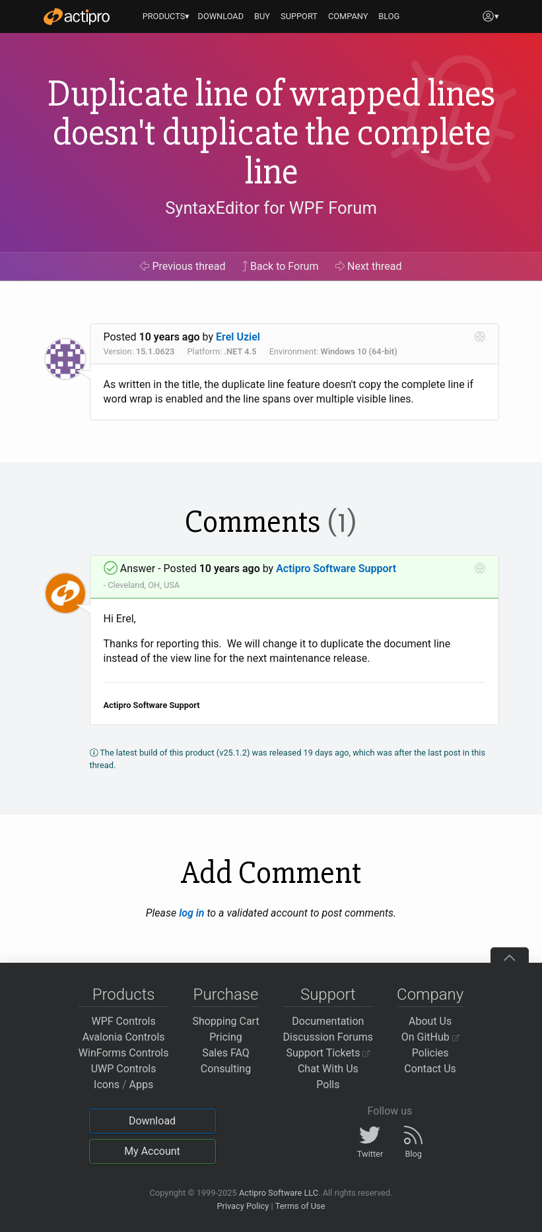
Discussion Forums (328, 1037)
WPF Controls (124, 1021)
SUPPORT (299, 16)
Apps (141, 1084)
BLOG (388, 16)
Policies (430, 1053)
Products (123, 994)
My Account (152, 1151)
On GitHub (430, 1037)
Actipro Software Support (336, 568)
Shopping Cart (225, 1021)
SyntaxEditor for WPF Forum (271, 208)
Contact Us (430, 1068)
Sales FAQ (226, 1053)
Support (328, 994)
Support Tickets (328, 1053)
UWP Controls (123, 1068)
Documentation (328, 1021)
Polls (327, 1084)
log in (191, 913)
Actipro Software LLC (278, 1193)
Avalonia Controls (124, 1037)
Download (152, 1121)
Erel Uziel (238, 337)
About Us (430, 1021)
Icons (106, 1084)
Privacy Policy (243, 1206)
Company (430, 994)
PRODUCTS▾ (166, 16)
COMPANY (348, 16)
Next (368, 266)
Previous (182, 266)
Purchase (226, 994)
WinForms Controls (124, 1053)
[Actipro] (77, 16)
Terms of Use (300, 1206)
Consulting (226, 1068)
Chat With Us (328, 1068)
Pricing (225, 1037)
